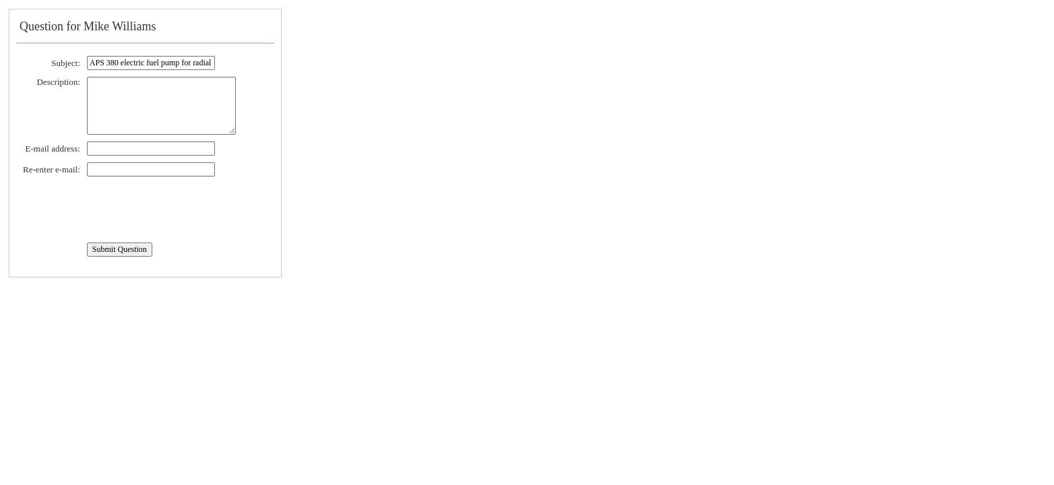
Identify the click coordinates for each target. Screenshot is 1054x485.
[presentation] (125, 209)
